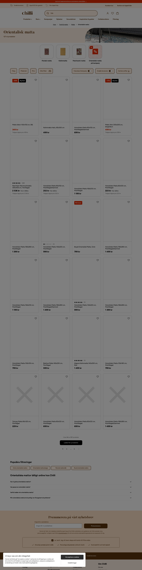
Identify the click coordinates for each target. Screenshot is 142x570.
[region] (44, 560)
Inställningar (72, 563)
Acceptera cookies (72, 557)
